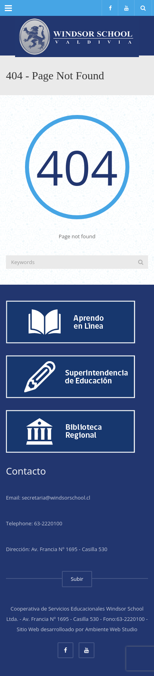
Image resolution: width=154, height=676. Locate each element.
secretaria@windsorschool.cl (56, 497)
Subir (77, 578)
